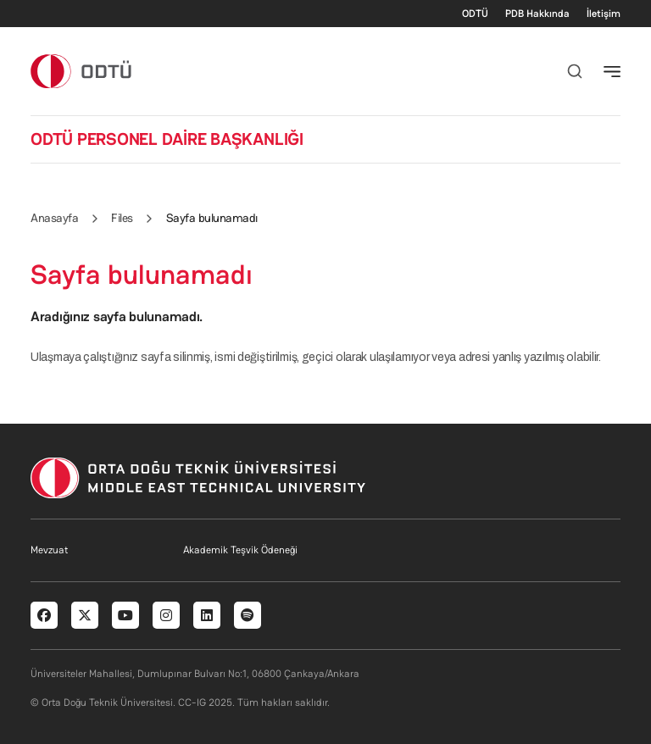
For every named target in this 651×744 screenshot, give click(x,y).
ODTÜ (475, 13)
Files (122, 217)
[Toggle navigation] (612, 71)
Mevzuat (49, 550)
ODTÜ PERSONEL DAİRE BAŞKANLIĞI (167, 139)
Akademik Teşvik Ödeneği (240, 550)
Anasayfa (54, 217)
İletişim (603, 13)
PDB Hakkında (537, 13)
